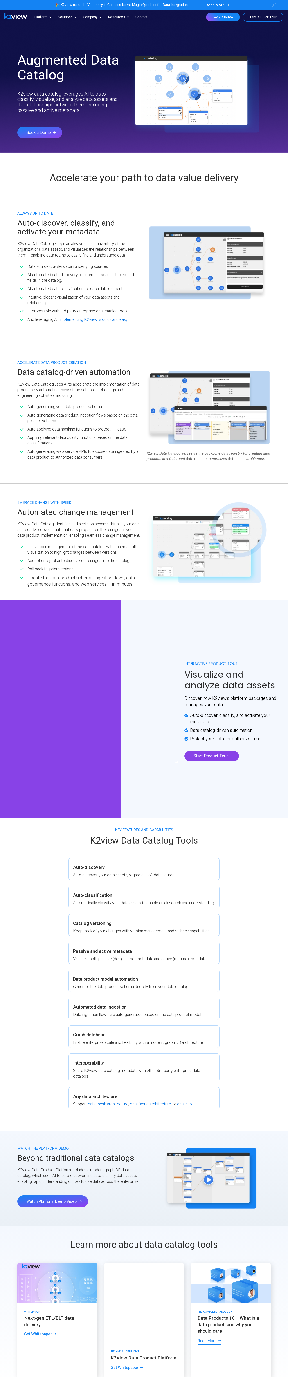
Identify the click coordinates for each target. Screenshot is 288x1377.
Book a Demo (223, 17)
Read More (215, 5)
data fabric (236, 458)
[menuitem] (18, 1274)
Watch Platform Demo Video (51, 996)
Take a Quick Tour (263, 17)
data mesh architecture (229, 888)
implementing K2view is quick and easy (93, 319)
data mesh (195, 458)
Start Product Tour (211, 726)
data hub (240, 893)
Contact (141, 17)
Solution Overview (141, 1200)
